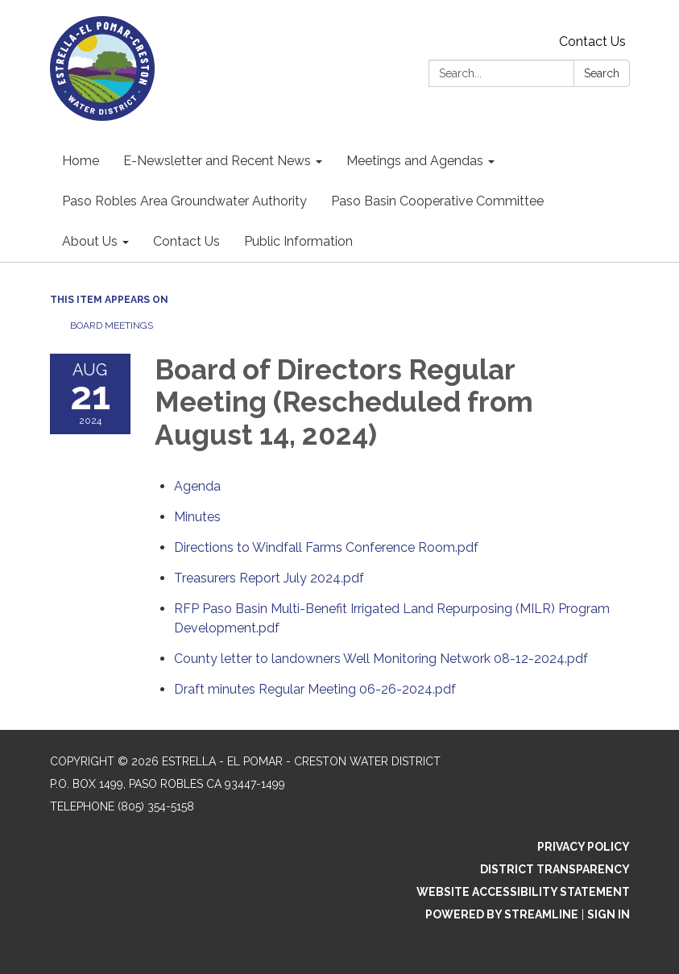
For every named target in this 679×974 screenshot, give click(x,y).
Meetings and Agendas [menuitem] (414, 160)
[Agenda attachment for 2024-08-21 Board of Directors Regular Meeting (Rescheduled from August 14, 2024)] (197, 486)
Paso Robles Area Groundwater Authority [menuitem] (184, 201)
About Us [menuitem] (90, 241)
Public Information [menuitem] (298, 241)
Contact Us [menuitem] (186, 241)
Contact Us (592, 41)
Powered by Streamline (501, 914)
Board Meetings (111, 325)
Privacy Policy (583, 846)
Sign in (608, 914)
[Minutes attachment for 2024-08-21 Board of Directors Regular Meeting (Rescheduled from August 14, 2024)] (197, 516)
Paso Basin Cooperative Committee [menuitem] (437, 201)
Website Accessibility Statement (523, 891)
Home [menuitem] (80, 160)
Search (601, 73)
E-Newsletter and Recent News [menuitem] (217, 160)
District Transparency (555, 869)
